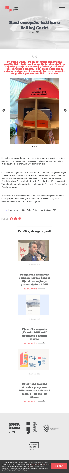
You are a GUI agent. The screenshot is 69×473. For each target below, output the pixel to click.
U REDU (59, 466)
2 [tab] (34, 146)
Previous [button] (3, 110)
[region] (34, 111)
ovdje (35, 468)
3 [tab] (36, 146)
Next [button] (65, 110)
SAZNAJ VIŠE (30, 291)
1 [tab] (32, 146)
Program (4, 210)
